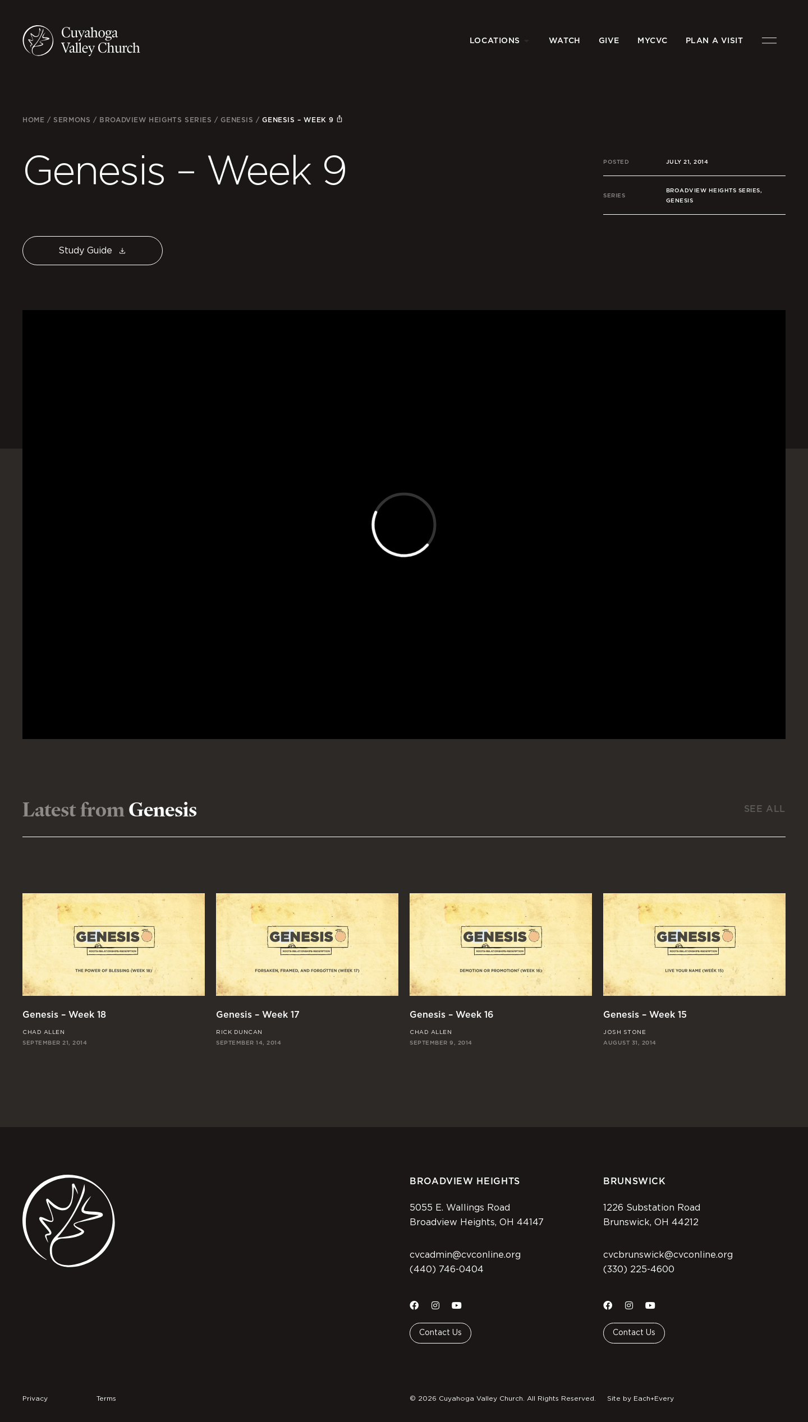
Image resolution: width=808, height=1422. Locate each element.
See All (765, 809)
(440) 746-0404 (447, 1269)
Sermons (71, 120)
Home (33, 120)
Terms (106, 1398)
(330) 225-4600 (638, 1269)
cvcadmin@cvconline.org (465, 1254)
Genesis (237, 120)
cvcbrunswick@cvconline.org (668, 1254)
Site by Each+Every (640, 1398)
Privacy (35, 1398)
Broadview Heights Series (155, 120)
